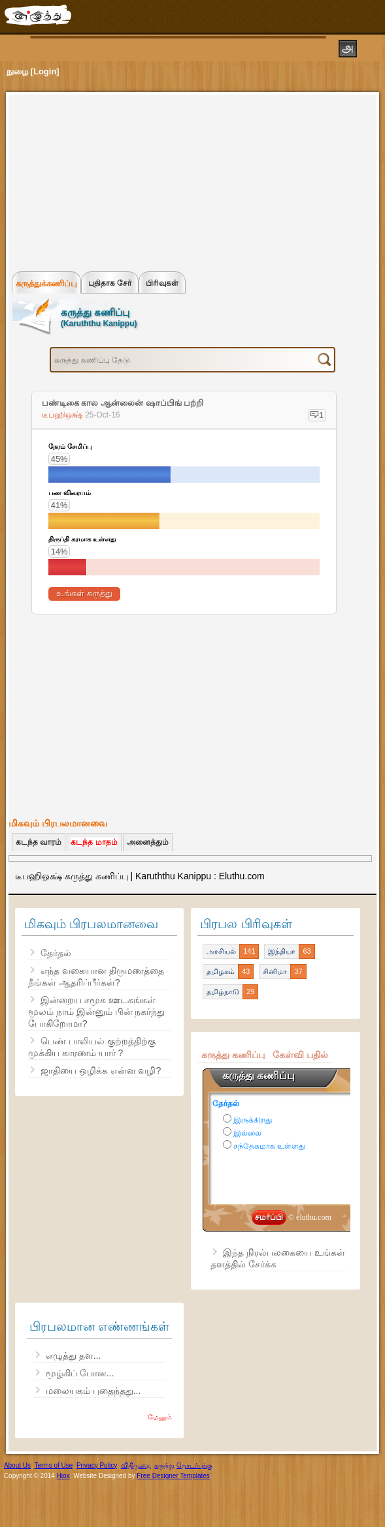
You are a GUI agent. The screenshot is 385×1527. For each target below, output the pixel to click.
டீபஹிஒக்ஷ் (63, 414)
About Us (17, 1465)
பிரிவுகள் (162, 283)
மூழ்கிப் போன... (80, 1373)
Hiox (63, 1475)
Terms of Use (53, 1465)
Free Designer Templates (173, 1475)
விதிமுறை (136, 1465)
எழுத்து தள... (73, 1355)
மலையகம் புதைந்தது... (93, 1390)
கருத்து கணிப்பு (233, 1055)
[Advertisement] (110, 180)
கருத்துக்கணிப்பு (46, 283)
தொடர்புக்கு (194, 1465)
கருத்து (164, 1465)
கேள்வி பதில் (300, 1055)
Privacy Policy (96, 1465)
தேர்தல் (56, 953)
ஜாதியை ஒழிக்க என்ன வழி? (101, 1070)
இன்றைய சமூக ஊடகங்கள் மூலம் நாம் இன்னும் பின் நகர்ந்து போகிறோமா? (96, 1012)
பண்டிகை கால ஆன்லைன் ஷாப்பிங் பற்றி (122, 403)
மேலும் (160, 1417)
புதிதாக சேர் (109, 283)
